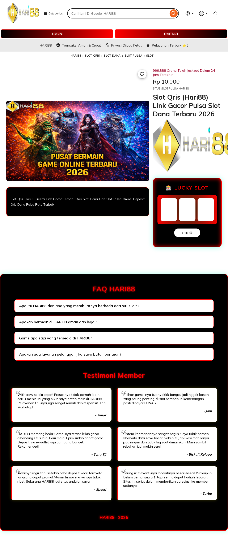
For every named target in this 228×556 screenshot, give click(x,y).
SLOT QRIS (92, 55)
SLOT (150, 55)
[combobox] (118, 13)
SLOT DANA (112, 55)
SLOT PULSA (133, 55)
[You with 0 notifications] (203, 13)
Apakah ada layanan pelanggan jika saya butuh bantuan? (70, 354)
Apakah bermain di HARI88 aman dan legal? (58, 322)
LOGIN (57, 34)
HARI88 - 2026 (114, 517)
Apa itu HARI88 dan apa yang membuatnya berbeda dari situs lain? (79, 305)
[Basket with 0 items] (215, 13)
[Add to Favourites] (142, 74)
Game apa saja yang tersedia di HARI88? (55, 338)
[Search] (174, 13)
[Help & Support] (190, 13)
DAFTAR (171, 34)
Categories (53, 13)
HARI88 (76, 55)
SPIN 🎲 (187, 232)
